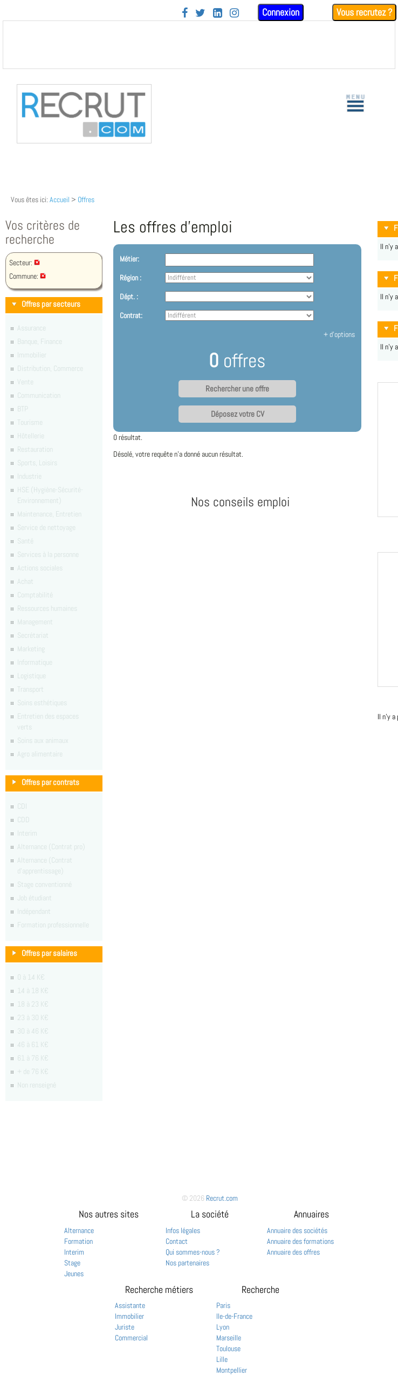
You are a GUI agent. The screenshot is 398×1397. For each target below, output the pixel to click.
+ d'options (339, 334)
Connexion (280, 12)
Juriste (124, 1327)
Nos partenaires (187, 1263)
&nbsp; (199, 44)
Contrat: (131, 315)
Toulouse (228, 1348)
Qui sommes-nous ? (193, 1252)
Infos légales (183, 1230)
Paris (223, 1305)
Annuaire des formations (300, 1241)
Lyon (222, 1327)
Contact (177, 1241)
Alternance (79, 1230)
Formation (78, 1241)
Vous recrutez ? (364, 12)
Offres (86, 199)
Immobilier (129, 1316)
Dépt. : (129, 296)
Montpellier (231, 1370)
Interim (74, 1252)
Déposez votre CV (237, 414)
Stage (72, 1263)
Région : (130, 278)
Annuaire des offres (293, 1252)
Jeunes (74, 1273)
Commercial (131, 1338)
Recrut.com (222, 1198)
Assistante (130, 1305)
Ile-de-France (234, 1316)
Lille (222, 1359)
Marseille (228, 1338)
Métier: (129, 259)
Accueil (60, 199)
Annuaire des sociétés (297, 1230)
